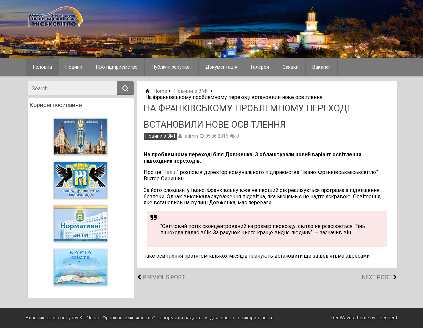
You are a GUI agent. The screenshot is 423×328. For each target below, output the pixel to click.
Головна (42, 67)
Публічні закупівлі (171, 67)
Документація (221, 67)
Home (160, 91)
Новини (73, 67)
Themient (387, 318)
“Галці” (171, 172)
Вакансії (321, 67)
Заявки (291, 67)
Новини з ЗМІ (191, 91)
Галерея (260, 67)
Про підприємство (117, 67)
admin (191, 136)
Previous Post (164, 277)
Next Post (377, 277)
